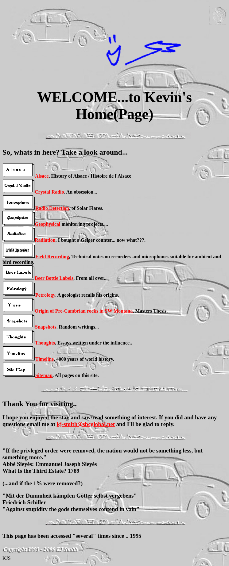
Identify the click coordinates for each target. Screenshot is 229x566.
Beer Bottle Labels (54, 278)
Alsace (42, 176)
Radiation (45, 240)
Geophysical (47, 224)
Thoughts (45, 342)
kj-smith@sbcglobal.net (86, 424)
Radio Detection (52, 208)
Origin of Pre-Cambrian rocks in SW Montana (84, 311)
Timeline (44, 359)
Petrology (45, 295)
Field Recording (52, 256)
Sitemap (43, 375)
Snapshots (45, 326)
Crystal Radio (49, 191)
